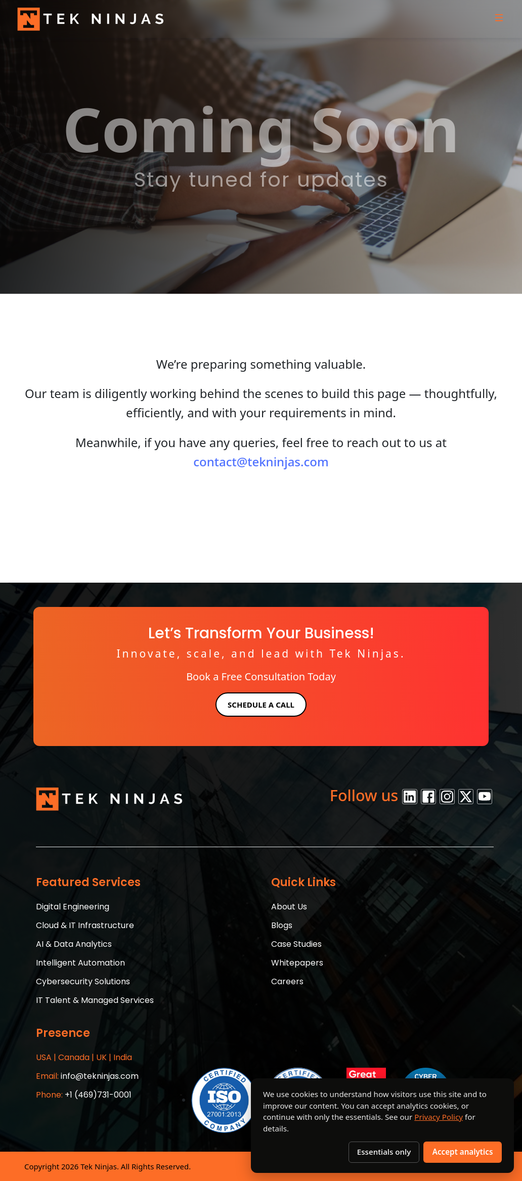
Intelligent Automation (80, 962)
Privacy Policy (438, 1117)
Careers (287, 981)
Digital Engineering (72, 906)
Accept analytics (462, 1152)
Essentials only (384, 1152)
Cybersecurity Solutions (83, 981)
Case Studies (296, 944)
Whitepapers (297, 962)
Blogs (281, 925)
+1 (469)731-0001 (84, 1094)
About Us (289, 906)
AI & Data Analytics (74, 944)
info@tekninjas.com (87, 1076)
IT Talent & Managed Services (95, 1000)
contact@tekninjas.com (261, 461)
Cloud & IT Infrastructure (85, 925)
